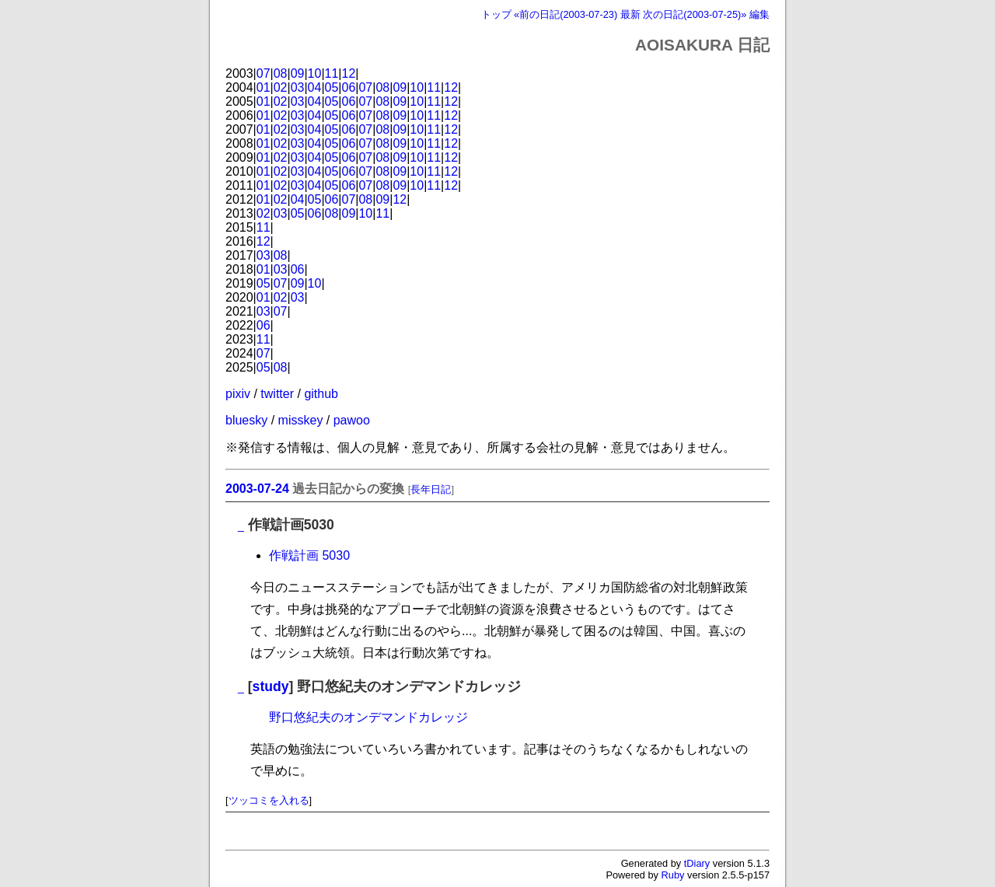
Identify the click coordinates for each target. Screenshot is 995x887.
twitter (277, 393)
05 (332, 87)
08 (281, 73)
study (271, 686)
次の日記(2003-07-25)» (694, 14)
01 (264, 87)
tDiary (697, 863)
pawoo (351, 420)
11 (332, 73)
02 (281, 87)
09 (298, 73)
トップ (496, 14)
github (321, 393)
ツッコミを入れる (269, 800)
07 (264, 73)
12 (349, 73)
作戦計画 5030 (309, 555)
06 (349, 87)
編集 (759, 14)
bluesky (246, 420)
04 (315, 87)
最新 (630, 14)
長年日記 (430, 489)
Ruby (673, 875)
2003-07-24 (257, 488)
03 (298, 87)
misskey (300, 420)
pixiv (237, 393)
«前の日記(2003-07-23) (565, 14)
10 (315, 73)
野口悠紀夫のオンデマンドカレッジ (368, 717)
